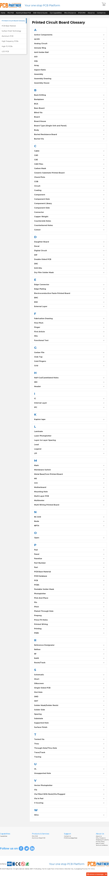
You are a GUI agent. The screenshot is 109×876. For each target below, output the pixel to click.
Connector (69, 212)
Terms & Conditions (102, 845)
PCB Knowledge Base (70, 838)
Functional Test (69, 340)
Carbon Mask (69, 168)
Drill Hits (69, 268)
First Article (69, 332)
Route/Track (69, 663)
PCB (69, 580)
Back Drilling (69, 95)
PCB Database (69, 576)
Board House (69, 121)
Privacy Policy (100, 841)
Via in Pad (69, 798)
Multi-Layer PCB (69, 496)
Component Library (69, 203)
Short (69, 679)
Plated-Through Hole (69, 611)
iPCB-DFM (81, 13)
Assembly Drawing (69, 78)
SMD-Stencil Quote (40, 13)
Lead (69, 444)
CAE (69, 160)
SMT (69, 701)
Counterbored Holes (69, 225)
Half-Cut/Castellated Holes (69, 378)
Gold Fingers (69, 361)
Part (69, 567)
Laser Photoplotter (69, 436)
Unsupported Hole (69, 773)
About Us (91, 13)
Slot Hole (69, 692)
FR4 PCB (11, 13)
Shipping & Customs (102, 840)
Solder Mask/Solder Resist (69, 705)
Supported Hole (69, 723)
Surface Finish (69, 727)
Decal (69, 246)
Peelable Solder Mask (69, 589)
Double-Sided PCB (69, 259)
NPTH (69, 526)
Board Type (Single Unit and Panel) (69, 126)
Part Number (69, 563)
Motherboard (69, 487)
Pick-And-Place (69, 598)
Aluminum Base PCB (23, 13)
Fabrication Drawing (69, 318)
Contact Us (101, 13)
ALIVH (69, 39)
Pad (69, 550)
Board (69, 117)
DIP (69, 255)
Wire (69, 815)
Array (69, 65)
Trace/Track (69, 752)
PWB (69, 633)
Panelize (69, 558)
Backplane (69, 99)
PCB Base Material (69, 572)
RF (69, 654)
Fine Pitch (69, 323)
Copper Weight (69, 217)
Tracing (69, 757)
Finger (69, 327)
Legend (69, 449)
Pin (69, 602)
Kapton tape (69, 419)
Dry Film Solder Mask (69, 272)
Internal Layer (69, 403)
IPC (69, 407)
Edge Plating (69, 289)
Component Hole (69, 199)
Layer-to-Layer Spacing (69, 440)
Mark (69, 465)
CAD (69, 155)
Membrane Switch (69, 470)
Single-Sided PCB (69, 688)
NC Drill (69, 517)
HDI (69, 382)
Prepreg (69, 615)
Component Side (69, 208)
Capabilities (3, 836)
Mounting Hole (69, 492)
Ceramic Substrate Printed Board (69, 173)
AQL (69, 61)
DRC (69, 264)
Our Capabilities (56, 13)
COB (69, 181)
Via (69, 790)
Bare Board (69, 108)
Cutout (69, 230)
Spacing (69, 714)
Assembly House (69, 83)
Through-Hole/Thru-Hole (69, 748)
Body (69, 130)
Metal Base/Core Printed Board (69, 474)
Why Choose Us (70, 13)
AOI (69, 57)
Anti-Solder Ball (69, 52)
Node (69, 521)
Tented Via (69, 739)
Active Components (69, 35)
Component (69, 195)
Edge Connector (69, 284)
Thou (69, 744)
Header (69, 386)
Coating (69, 190)
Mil (69, 478)
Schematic (69, 675)
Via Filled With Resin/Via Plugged (69, 794)
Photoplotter (69, 594)
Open (69, 538)
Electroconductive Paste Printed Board (69, 293)
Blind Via (69, 112)
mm (69, 483)
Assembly (69, 74)
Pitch (69, 607)
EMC (69, 298)
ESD (69, 302)
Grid (69, 366)
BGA (69, 104)
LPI (69, 453)
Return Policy (100, 843)
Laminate (69, 431)
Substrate (69, 718)
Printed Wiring (69, 624)
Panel (69, 554)
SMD (69, 696)
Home (3, 13)
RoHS (69, 658)
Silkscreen (69, 683)
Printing (69, 629)
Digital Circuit (69, 250)
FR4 (69, 336)
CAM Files (69, 164)
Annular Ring (69, 48)
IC (69, 398)
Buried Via (69, 139)
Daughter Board (69, 242)
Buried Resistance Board (69, 134)
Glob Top (69, 357)
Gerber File (69, 352)
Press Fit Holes (69, 620)
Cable (69, 151)
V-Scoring (69, 803)
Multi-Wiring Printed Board (69, 505)
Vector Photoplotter (69, 785)
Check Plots (69, 177)
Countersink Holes (69, 221)
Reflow (69, 649)
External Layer (69, 306)
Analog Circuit (69, 43)
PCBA (69, 585)
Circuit (69, 186)
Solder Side (69, 710)
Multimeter (69, 500)
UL (69, 769)
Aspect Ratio (69, 70)
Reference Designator (69, 645)
